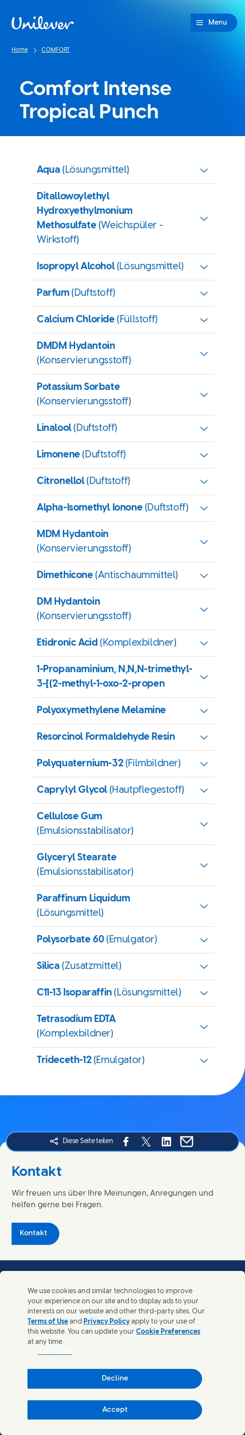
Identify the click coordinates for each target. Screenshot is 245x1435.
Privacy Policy (106, 1321)
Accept (115, 1410)
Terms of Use (47, 1321)
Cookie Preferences (168, 1332)
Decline (115, 1378)
